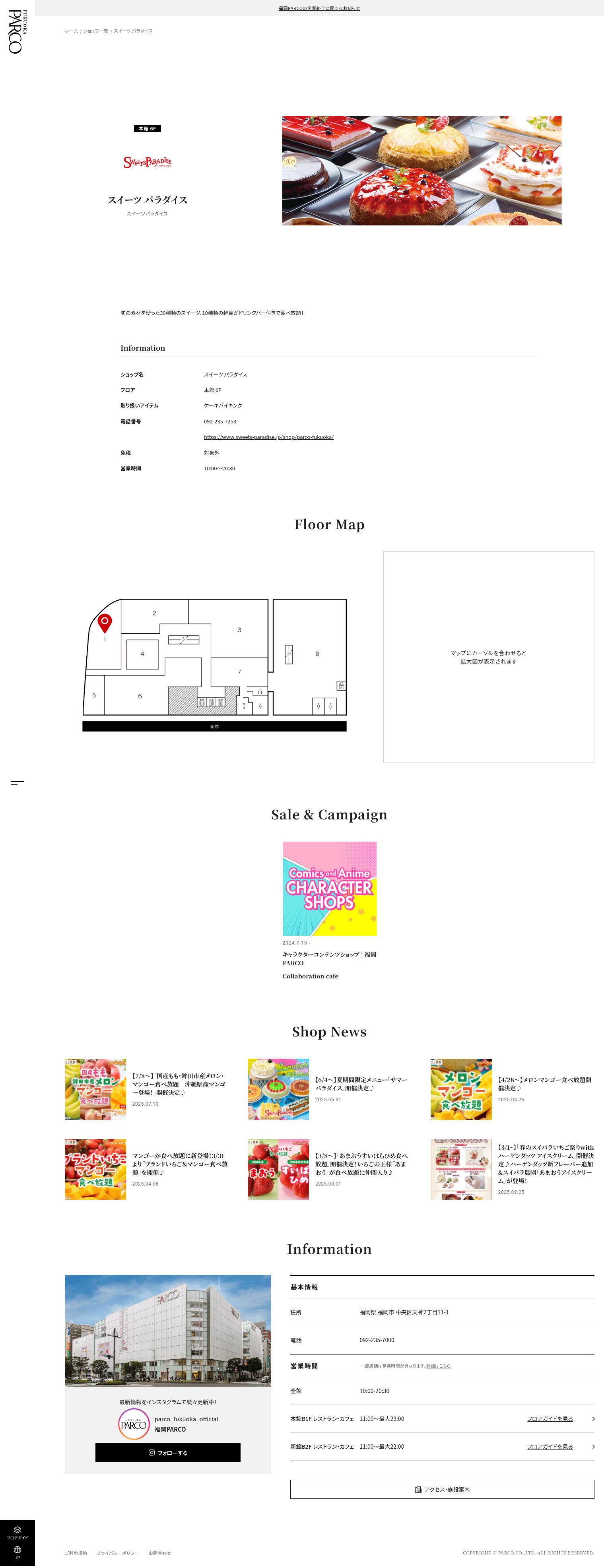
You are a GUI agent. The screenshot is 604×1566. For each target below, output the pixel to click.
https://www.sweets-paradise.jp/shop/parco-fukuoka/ (269, 436)
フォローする (173, 1453)
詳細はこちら (438, 1365)
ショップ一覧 (96, 30)
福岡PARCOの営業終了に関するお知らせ (319, 8)
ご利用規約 (76, 1553)
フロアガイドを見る (550, 1418)
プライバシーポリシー (118, 1553)
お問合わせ (160, 1553)
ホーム (71, 30)
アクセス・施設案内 (447, 1489)
